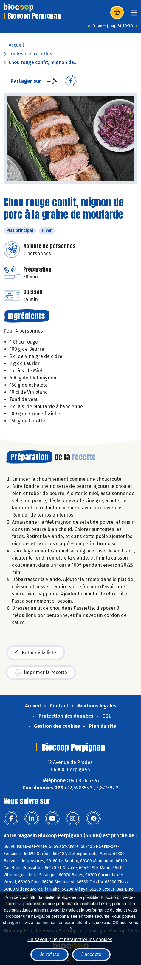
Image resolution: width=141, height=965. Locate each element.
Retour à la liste (35, 653)
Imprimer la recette (41, 673)
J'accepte (91, 954)
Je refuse (49, 954)
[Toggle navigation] (134, 14)
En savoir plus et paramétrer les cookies (69, 939)
